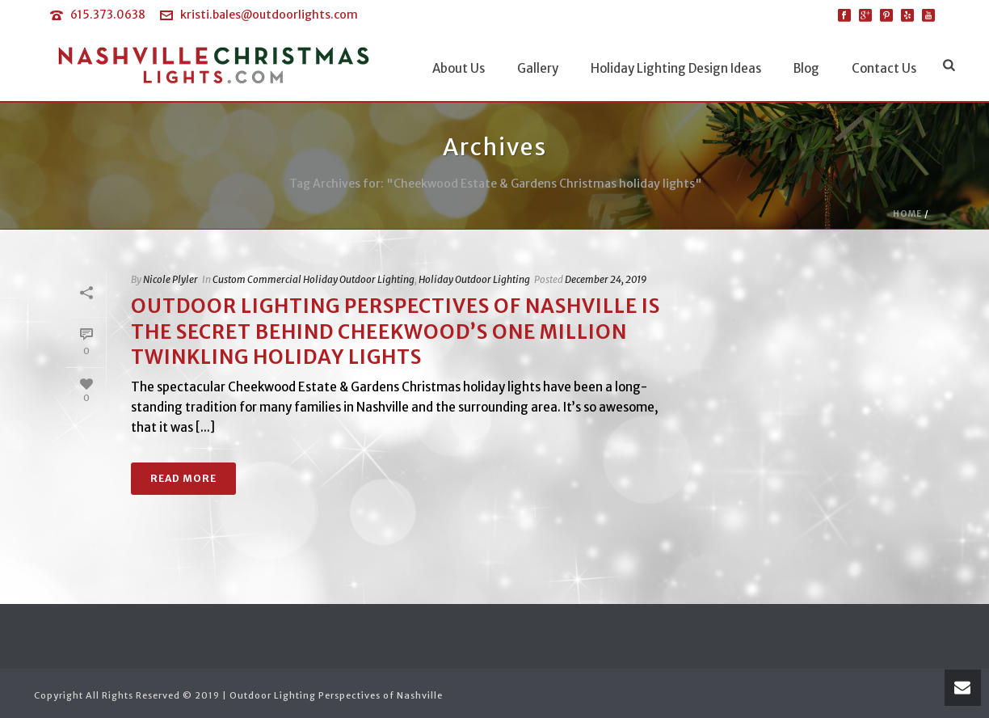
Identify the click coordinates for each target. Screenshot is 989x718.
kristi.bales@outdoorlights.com (269, 14)
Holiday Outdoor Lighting (474, 279)
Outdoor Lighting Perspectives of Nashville (336, 695)
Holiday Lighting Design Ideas (676, 68)
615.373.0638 (107, 14)
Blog (806, 68)
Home (907, 214)
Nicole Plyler (170, 279)
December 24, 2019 (605, 279)
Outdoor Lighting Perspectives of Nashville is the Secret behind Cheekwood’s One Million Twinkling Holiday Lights (395, 331)
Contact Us (884, 68)
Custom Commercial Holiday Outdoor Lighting (314, 279)
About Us (458, 68)
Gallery (537, 68)
